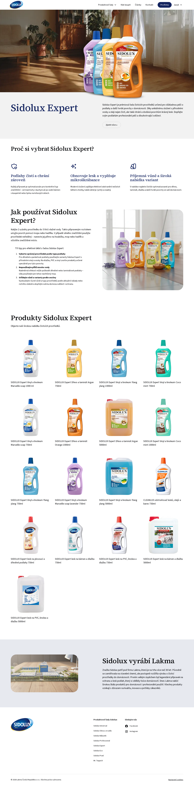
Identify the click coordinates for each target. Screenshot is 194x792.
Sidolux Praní (98, 755)
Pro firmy (164, 4)
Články (138, 4)
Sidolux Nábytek (99, 735)
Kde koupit (126, 4)
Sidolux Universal (100, 726)
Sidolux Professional (101, 740)
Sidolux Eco (98, 750)
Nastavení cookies (175, 779)
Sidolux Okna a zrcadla (102, 730)
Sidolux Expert (99, 745)
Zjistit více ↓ (111, 124)
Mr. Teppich (98, 760)
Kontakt (149, 4)
